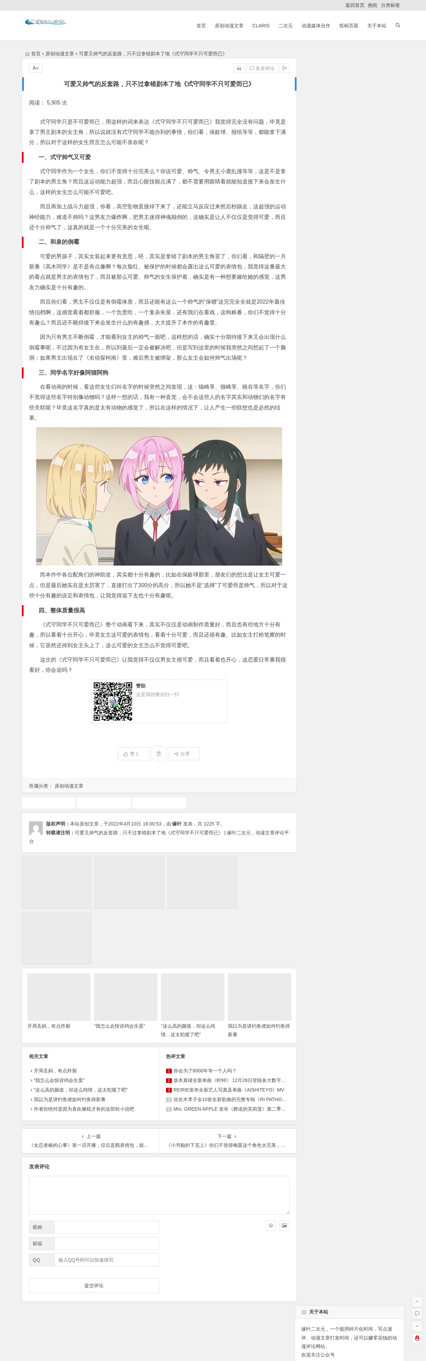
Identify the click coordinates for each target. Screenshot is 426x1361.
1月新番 (388, 523)
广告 (305, 510)
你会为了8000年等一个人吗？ (202, 1010)
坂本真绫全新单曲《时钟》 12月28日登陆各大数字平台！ (231, 1020)
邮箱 (37, 1183)
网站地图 (228, 1348)
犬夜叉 (370, 473)
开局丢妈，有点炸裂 (48, 965)
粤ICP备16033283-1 (261, 1348)
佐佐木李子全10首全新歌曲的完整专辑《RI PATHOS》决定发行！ (240, 1039)
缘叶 (177, 824)
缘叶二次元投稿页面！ (324, 331)
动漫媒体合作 (315, 25)
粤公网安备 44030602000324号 (183, 1348)
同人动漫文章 (314, 498)
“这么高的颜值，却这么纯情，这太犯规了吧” (81, 1029)
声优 (322, 473)
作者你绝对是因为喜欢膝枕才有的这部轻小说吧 (84, 1048)
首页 (200, 25)
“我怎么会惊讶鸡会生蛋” (118, 965)
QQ (36, 1199)
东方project (382, 510)
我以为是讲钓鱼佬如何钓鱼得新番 (70, 1039)
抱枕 (372, 5)
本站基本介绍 (119, 1282)
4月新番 (353, 510)
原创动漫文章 (228, 25)
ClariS (260, 25)
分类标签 (390, 5)
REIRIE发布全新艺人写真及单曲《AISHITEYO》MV (225, 1029)
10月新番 (357, 486)
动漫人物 (345, 473)
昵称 (37, 1166)
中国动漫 (327, 510)
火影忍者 (336, 535)
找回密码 (366, 290)
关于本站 (376, 25)
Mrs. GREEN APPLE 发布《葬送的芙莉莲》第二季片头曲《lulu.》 (240, 1048)
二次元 (285, 25)
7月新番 (308, 523)
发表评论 (256, 68)
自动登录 (336, 290)
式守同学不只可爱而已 (156, 802)
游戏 (305, 473)
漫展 (330, 523)
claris (333, 486)
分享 (179, 753)
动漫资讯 (309, 535)
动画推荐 (48, 802)
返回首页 (355, 5)
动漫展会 (76, 1282)
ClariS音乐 (40, 1282)
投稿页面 (348, 25)
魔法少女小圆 (357, 523)
